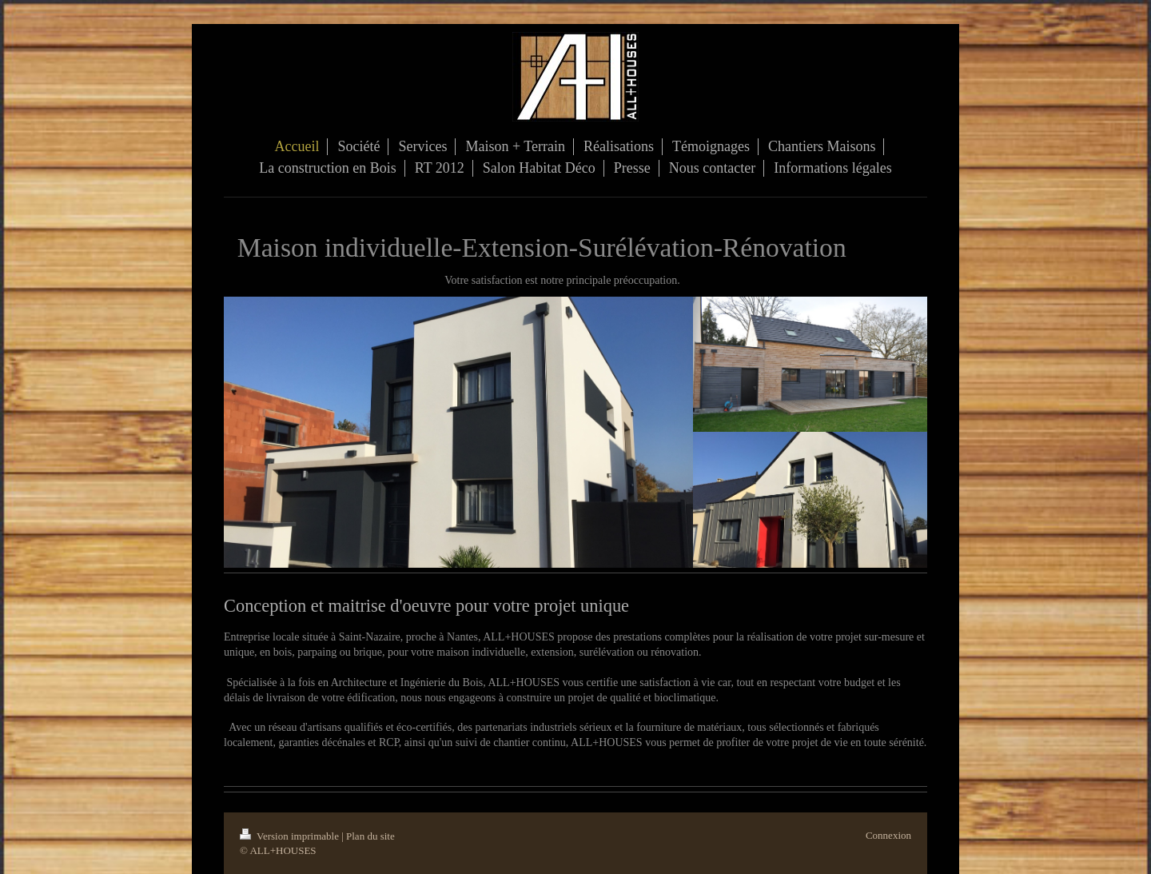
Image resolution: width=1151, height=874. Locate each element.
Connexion (888, 835)
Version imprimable (290, 836)
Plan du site (370, 836)
